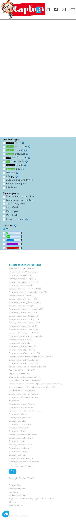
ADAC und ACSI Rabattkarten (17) (23, 268)
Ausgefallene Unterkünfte (19, 180)
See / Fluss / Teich (15, 204)
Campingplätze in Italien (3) (20, 340)
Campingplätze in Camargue (21, 458)
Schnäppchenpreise (17, 489)
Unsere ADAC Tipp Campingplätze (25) (25, 380)
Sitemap (12, 502)
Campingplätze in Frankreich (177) (23, 333)
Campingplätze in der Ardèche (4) (23, 313)
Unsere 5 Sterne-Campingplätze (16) (24, 377)
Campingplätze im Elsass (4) (20, 285)
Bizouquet (17, 153)
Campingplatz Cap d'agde (20, 424)
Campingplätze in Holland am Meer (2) (25, 336)
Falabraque (18, 146)
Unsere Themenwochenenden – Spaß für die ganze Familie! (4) (35, 384)
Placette (12, 172)
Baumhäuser (14, 401)
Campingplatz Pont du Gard (21, 438)
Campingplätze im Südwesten (21, 407)
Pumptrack (11, 215)
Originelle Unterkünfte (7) (19, 374)
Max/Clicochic (18, 157)
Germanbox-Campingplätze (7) (22, 370)
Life (12, 176)
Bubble (16, 165)
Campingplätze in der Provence (22, 404)
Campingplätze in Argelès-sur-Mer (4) (24, 303)
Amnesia (16, 150)
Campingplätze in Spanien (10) (22, 350)
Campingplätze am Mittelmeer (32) (23, 272)
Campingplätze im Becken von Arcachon (26, 411)
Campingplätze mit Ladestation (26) (24, 360)
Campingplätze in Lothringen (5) (22, 346)
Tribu (15, 169)
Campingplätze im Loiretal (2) (21, 296)
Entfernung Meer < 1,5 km (19, 200)
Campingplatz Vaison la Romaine (23, 435)
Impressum (13, 492)
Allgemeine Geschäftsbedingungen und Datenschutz (31, 499)
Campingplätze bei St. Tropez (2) (22, 279)
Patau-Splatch (13, 211)
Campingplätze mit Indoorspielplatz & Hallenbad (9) (30, 357)
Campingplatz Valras (17, 421)
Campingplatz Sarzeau (18, 452)
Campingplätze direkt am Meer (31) (23, 282)
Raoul (15, 142)
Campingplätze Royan (18, 414)
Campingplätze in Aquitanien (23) (23, 299)
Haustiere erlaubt (17, 219)
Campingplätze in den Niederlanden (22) (26, 309)
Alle (8, 228)
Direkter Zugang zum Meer (20, 196)
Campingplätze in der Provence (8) (23, 330)
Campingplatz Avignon (18, 428)
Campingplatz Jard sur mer (20, 448)
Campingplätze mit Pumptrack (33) (23, 363)
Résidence (11, 187)
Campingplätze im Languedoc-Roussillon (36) (28, 292)
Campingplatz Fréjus (17, 455)
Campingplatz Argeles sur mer (21, 445)
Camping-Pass (15, 485)
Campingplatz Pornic (17, 431)
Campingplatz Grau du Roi (20, 418)
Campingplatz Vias (16, 441)
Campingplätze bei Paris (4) (20, 275)
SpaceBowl (12, 207)
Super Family (17, 161)
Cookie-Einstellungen (18, 495)
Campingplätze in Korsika (19, 343)
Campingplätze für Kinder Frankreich (24, 397)
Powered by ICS (15, 506)
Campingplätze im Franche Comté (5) (25, 289)
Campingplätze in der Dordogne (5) (24, 319)
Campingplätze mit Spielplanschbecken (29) (27, 367)
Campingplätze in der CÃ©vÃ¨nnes (24, 462)
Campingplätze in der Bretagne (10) (24, 316)
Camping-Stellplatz (16, 184)
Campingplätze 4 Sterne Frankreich (24, 394)
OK (12, 471)
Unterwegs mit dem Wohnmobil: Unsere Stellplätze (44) (32, 387)
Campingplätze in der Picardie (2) (23, 326)
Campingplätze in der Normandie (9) (24, 323)
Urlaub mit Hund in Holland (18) (22, 391)
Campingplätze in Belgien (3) (21, 306)
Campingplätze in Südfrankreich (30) (24, 353)
